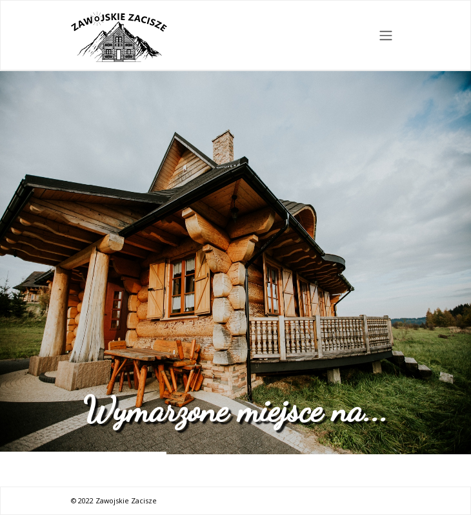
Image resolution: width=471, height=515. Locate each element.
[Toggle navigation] (386, 35)
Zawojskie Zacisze (126, 500)
